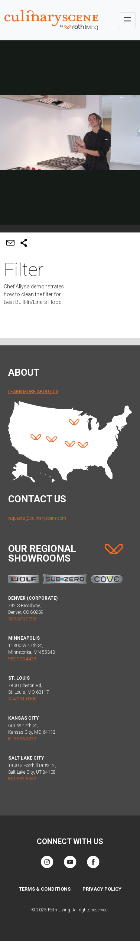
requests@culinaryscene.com (37, 518)
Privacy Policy (101, 889)
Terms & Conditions (45, 889)
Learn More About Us (33, 391)
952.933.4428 (22, 659)
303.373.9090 (22, 619)
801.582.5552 (22, 778)
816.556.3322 (22, 738)
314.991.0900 (22, 698)
